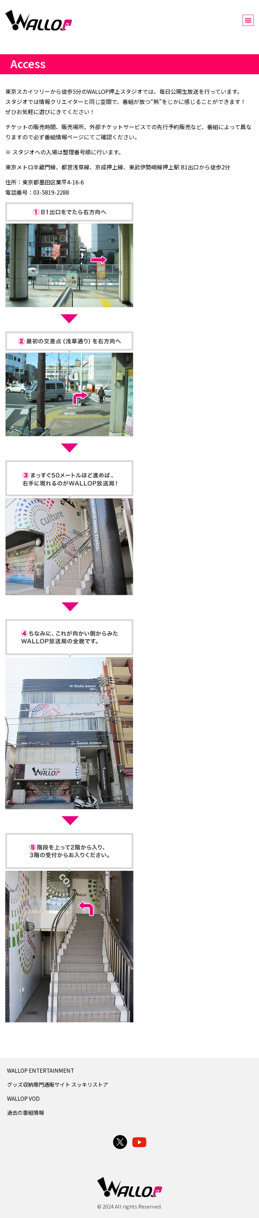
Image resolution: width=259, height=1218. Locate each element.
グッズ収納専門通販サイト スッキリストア (57, 1084)
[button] (248, 20)
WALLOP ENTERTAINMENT (40, 1070)
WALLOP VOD (23, 1098)
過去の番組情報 (25, 1112)
